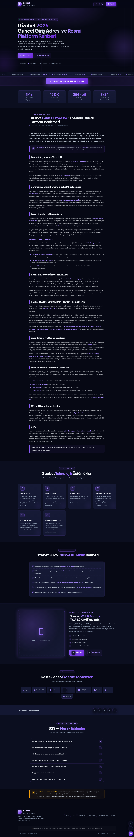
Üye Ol (111, 4)
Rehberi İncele (43, 55)
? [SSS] (130, 828)
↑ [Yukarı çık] (130, 823)
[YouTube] (114, 711)
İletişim (113, 816)
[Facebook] (104, 711)
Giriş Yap (99, 4)
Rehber (68, 816)
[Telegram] (109, 711)
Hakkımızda (82, 816)
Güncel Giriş (25, 55)
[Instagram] (95, 711)
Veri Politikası (92, 816)
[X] (100, 711)
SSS (74, 816)
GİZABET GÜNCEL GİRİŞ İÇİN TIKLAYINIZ (67, 81)
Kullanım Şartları (103, 816)
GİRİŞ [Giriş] (130, 833)
